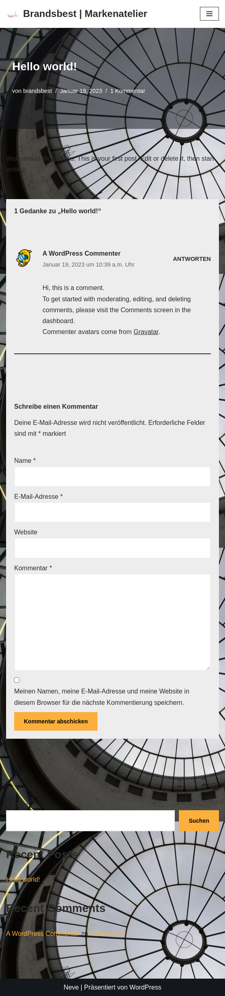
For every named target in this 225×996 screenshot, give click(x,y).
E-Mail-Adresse (38, 496)
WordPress (145, 987)
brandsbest (37, 91)
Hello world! (23, 879)
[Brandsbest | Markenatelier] (76, 14)
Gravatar (146, 331)
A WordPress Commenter (81, 253)
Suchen (17, 804)
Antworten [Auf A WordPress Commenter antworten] (192, 259)
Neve (71, 987)
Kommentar (33, 568)
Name (25, 460)
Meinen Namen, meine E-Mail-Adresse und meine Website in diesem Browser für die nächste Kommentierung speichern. (101, 697)
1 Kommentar (127, 91)
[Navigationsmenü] (209, 14)
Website (26, 532)
